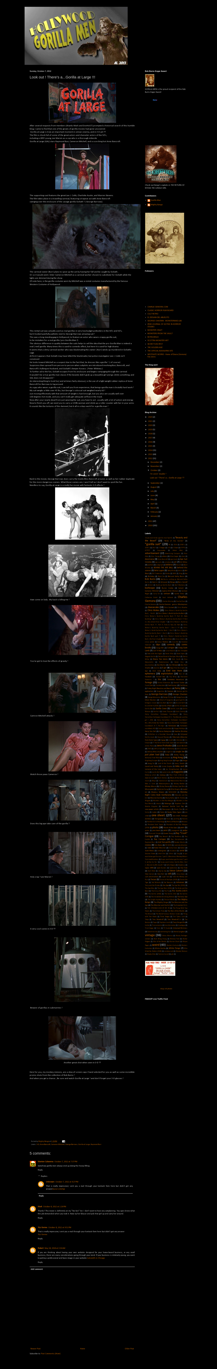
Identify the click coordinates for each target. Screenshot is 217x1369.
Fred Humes (172, 685)
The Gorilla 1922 (170, 894)
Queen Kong (168, 833)
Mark (40, 1207)
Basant (178, 565)
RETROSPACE (153, 337)
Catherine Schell (151, 597)
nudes (154, 812)
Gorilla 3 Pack (166, 706)
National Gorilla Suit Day (173, 806)
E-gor (164, 668)
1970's (147, 548)
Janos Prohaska (164, 745)
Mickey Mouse (150, 786)
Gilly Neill (162, 703)
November (155, 466)
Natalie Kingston (151, 806)
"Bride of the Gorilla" (174, 541)
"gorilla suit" (153, 544)
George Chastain (180, 694)
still (169, 874)
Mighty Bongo (157, 205)
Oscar (168, 819)
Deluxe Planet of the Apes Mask (169, 656)
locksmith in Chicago (96, 1258)
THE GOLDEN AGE (155, 347)
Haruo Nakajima (165, 731)
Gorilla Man (156, 200)
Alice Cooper (174, 556)
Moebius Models (157, 792)
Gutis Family (180, 711)
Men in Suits (150, 783)
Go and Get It (180, 703)
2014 (150, 450)
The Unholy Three (158, 911)
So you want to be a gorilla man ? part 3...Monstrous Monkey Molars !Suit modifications (166, 856)
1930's (182, 544)
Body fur (155, 582)
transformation (170, 925)
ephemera (150, 673)
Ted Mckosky (156, 882)
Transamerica (157, 925)
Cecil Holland (168, 597)
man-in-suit (149, 778)
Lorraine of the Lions (153, 769)
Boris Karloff (182, 582)
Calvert (181, 588)
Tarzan (153, 880)
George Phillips (168, 697)
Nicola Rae (178, 809)
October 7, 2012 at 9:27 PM (66, 1182)
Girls (171, 703)
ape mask (173, 559)
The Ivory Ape (182, 897)
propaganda (175, 830)
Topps (155, 922)
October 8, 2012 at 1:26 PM (54, 1207)
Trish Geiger (149, 928)
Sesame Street (150, 853)
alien (183, 556)
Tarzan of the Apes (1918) (168, 879)
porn (182, 828)
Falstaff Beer (160, 677)
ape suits (158, 562)
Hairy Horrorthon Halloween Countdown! (161, 714)
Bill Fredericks (157, 573)
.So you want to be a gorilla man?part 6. (158, 538)
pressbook (156, 831)
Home (82, 1349)
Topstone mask (165, 922)
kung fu (151, 763)
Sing (178, 853)
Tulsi (158, 928)
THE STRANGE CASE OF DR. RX (158, 908)
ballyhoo (169, 565)
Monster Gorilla (156, 798)
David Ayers (180, 653)
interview (179, 740)
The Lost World (169, 899)
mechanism (163, 781)
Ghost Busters (150, 700)
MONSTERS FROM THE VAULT (160, 334)
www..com (154, 100)
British (150, 585)
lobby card (179, 766)
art (175, 562)
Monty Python (170, 798)
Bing (180, 573)
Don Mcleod (173, 665)
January (154, 516)
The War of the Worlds (176, 911)
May (153, 500)
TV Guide (166, 928)
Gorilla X (156, 711)
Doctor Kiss (179, 662)
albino (164, 556)
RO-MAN (168, 845)
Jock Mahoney (169, 749)
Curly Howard (170, 651)
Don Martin (161, 665)
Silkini (171, 853)
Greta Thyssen (168, 711)
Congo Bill (160, 648)
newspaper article (152, 809)
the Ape (166, 885)
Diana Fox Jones (160, 659)
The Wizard (149, 914)
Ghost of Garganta (166, 700)
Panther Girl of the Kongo (155, 822)
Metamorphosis (164, 783)
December (155, 462)
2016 (150, 442)
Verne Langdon (179, 932)
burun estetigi (59, 1189)
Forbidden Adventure (175, 680)
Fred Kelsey (183, 685)
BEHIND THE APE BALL (163, 568)
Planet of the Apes (170, 828)
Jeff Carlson (158, 749)
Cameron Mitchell (58, 1144)
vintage (150, 935)
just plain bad (152, 754)
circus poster (149, 642)
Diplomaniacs (164, 662)
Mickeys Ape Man (178, 786)
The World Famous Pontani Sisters (168, 914)
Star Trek (184, 868)
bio (186, 573)
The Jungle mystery (154, 899)
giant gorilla (180, 700)
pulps (185, 830)
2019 (150, 430)
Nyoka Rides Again (174, 812)
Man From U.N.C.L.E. (177, 775)
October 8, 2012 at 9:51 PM (59, 1228)
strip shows (180, 874)
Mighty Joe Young (162, 789)
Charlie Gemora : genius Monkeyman (173, 604)
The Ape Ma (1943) (178, 885)
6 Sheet (175, 548)
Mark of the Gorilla (177, 778)
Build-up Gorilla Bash (164, 585)
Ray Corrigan (160, 839)
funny (177, 688)
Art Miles (183, 562)
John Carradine (182, 749)
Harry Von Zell (150, 731)
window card (168, 951)
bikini (180, 570)
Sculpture (173, 851)
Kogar (177, 761)
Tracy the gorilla (179, 922)
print (165, 830)
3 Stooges (162, 548)
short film (161, 853)
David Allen (169, 653)
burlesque (150, 588)
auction (150, 565)
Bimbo (167, 573)
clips (158, 644)
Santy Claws (173, 848)
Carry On (156, 594)
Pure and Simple (155, 833)
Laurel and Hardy (151, 766)
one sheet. (158, 815)
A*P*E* (147, 550)
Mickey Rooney (164, 786)
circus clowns (180, 639)
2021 (150, 421)
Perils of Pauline (173, 822)
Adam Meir (178, 550)
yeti (172, 954)
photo (155, 827)
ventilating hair (165, 932)
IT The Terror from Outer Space (163, 743)
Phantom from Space (155, 824)
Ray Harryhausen (177, 839)
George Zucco (180, 697)
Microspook (149, 789)
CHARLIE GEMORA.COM (157, 307)
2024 (150, 417)
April (153, 504)
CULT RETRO (152, 314)
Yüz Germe (42, 1228)
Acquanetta (161, 550)
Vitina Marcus (167, 935)
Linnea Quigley (167, 766)
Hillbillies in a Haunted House (159, 734)
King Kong (178, 757)
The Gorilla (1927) (179, 891)
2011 (150, 521)
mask (147, 781)
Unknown (50, 1182)
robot (149, 848)
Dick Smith (176, 659)
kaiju (167, 755)
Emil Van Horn (174, 671)
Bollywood (164, 582)
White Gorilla (160, 948)
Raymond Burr (96, 1144)
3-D (38, 1144)
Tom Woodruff (157, 919)
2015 (150, 446)
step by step (162, 871)
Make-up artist (150, 775)
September (155, 483)
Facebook (148, 677)
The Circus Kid (156, 891)
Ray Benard (163, 836)
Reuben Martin (179, 842)
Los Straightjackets (172, 769)
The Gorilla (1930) (154, 894)
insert (170, 740)
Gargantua (160, 691)
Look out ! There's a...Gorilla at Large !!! (167, 478)
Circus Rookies (162, 642)
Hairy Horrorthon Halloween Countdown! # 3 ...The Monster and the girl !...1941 (166, 717)
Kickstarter (166, 758)
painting (176, 819)
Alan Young (155, 556)
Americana (149, 559)
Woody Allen (151, 954)
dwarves (157, 668)
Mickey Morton (179, 783)
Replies (44, 1176)
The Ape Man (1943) (164, 888)
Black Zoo (161, 576)
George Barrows (71, 1144)
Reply (40, 1170)
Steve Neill (161, 874)
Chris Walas (153, 610)
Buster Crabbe (167, 588)
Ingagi (163, 740)
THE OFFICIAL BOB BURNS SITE (160, 351)
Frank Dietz (149, 685)
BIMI (174, 573)
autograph (159, 565)
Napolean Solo (180, 803)
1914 (175, 544)
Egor (146, 671)
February (155, 512)
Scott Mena (149, 851)
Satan (182, 848)
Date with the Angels (154, 653)
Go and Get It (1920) (152, 706)
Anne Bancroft (45, 1144)
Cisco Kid (175, 642)
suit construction (151, 877)
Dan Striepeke (182, 651)
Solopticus (181, 865)
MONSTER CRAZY (154, 330)
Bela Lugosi (159, 571)
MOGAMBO (172, 792)
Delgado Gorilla (150, 656)
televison (180, 882)
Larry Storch (179, 763)
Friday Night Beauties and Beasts (159, 688)
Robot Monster (160, 848)
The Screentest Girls (180, 905)
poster (147, 830)
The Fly (166, 891)
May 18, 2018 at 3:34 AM (55, 1248)
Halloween (172, 726)
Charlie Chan (180, 601)
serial (182, 851)
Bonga (172, 582)
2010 (150, 526)
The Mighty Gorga (161, 902)
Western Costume (172, 945)
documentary (149, 665)
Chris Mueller (182, 607)
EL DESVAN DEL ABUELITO (158, 317)
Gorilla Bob (149, 708)
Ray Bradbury (176, 836)
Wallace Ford (174, 939)
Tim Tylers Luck (179, 916)
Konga (185, 761)
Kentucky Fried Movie (152, 758)
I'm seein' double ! (158, 474)
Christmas (168, 639)
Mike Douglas (175, 789)
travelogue (181, 925)
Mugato (147, 800)
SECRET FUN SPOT (155, 344)
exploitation (167, 673)
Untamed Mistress (180, 928)
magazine (178, 772)
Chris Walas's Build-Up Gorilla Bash (171, 613)
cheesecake (153, 607)
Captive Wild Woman (170, 591)
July (152, 491)
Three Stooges (165, 916)
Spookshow (173, 868)
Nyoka (162, 812)
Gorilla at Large (84, 1144)
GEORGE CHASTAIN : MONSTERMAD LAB (164, 321)
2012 (150, 459)
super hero (166, 877)
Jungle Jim (179, 752)
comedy (171, 644)
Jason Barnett (182, 746)
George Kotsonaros (154, 697)
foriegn (148, 682)
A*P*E (183, 548)
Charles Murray (167, 601)
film (159, 680)
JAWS (149, 749)
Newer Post (36, 1349)
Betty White (171, 570)
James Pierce (149, 746)
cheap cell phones (166, 989)
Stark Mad (151, 871)
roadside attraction (181, 845)
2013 (150, 454)
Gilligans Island (150, 703)
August (154, 487)
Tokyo (147, 919)
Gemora (170, 691)
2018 (150, 434)
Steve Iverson (149, 874)
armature (168, 562)
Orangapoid (159, 819)
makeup (162, 775)
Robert (41, 1248)
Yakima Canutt (163, 954)
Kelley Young (179, 755)
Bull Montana (180, 585)
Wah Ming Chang (160, 939)
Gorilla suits (175, 708)
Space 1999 (149, 868)
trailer (147, 925)
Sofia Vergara (170, 865)
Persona (184, 822)
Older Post (129, 1349)
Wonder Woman (181, 951)
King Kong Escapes (151, 760)
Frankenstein (160, 685)
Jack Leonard (180, 743)
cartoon (167, 594)
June (153, 496)
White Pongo (174, 948)
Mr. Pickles (181, 798)
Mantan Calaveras (45, 1162)
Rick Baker (158, 845)
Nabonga (167, 804)
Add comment (37, 1269)
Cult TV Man (157, 651)
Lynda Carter (166, 772)
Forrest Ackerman (163, 682)
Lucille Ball (156, 772)
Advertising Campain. (173, 553)
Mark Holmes (162, 778)
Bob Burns (150, 579)
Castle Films (179, 594)
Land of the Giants (165, 763)
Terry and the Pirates (152, 885)
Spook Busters (162, 868)
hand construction (164, 728)
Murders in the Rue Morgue (163, 800)
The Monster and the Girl (160, 905)
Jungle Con (169, 752)
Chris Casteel (169, 607)
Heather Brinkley (180, 731)
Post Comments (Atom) (51, 1354)
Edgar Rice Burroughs (177, 668)
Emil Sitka (157, 671)
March (153, 508)
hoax (175, 734)
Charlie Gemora (150, 604)
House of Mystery (163, 737)
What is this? (155, 129)
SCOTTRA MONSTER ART (158, 341)
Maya (154, 781)
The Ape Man (149, 888)
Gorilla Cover (161, 709)
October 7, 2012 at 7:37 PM (65, 1162)
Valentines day (152, 932)
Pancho (184, 819)
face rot (181, 674)
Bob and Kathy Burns (176, 576)
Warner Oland (174, 941)
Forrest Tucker (179, 683)
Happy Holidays (179, 728)
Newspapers (166, 809)
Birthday (151, 576)
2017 (150, 438)
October (154, 470)
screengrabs (161, 851)
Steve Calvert (176, 871)
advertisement (152, 553)
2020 (150, 425)
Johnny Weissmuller (155, 752)
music (158, 804)
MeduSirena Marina (177, 781)
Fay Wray (172, 677)
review (148, 845)
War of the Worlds (159, 941)
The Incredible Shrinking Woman (163, 897)
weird (156, 945)
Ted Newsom (168, 882)
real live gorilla (164, 842)
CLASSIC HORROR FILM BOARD (160, 310)
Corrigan (170, 648)
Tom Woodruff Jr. (174, 919)
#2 (169, 544)
